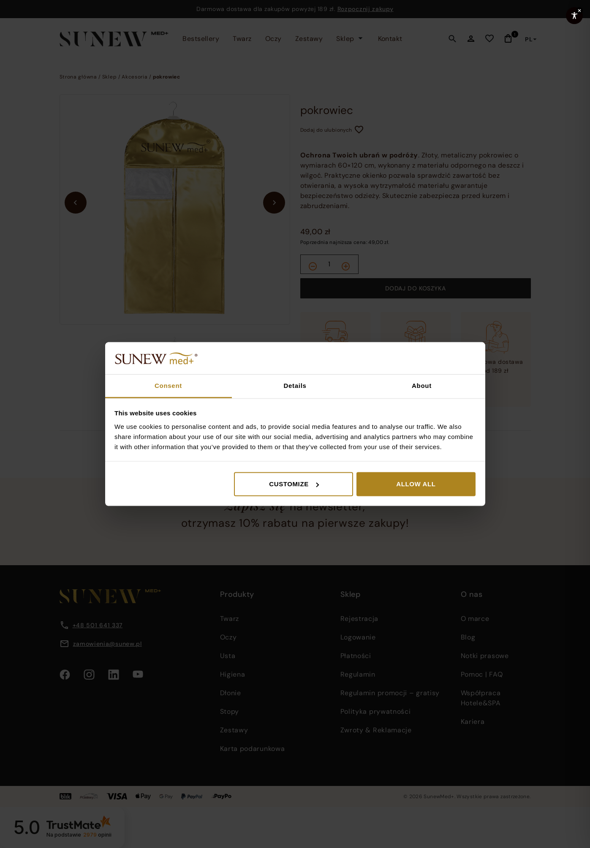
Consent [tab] (168, 385)
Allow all (415, 484)
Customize (294, 484)
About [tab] (422, 385)
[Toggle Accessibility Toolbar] (574, 15)
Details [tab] (294, 385)
